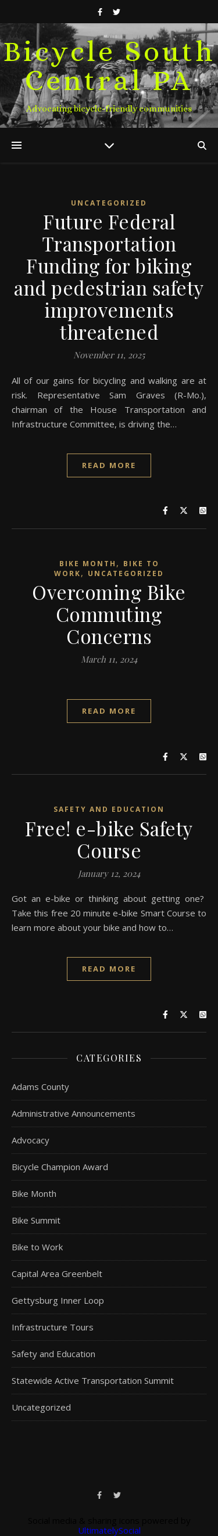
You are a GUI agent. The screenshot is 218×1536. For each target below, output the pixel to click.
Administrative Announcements (73, 1113)
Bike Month (87, 564)
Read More (109, 465)
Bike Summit (36, 1220)
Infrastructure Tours (53, 1327)
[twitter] (116, 11)
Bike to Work (37, 1247)
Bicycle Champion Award (60, 1166)
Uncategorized (109, 203)
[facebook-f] (101, 11)
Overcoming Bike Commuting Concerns (109, 614)
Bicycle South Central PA (109, 66)
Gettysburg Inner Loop (58, 1300)
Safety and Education (109, 809)
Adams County (40, 1086)
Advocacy (30, 1140)
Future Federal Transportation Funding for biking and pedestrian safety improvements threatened (109, 276)
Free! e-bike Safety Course (109, 839)
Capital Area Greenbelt (57, 1273)
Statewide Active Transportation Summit (93, 1380)
